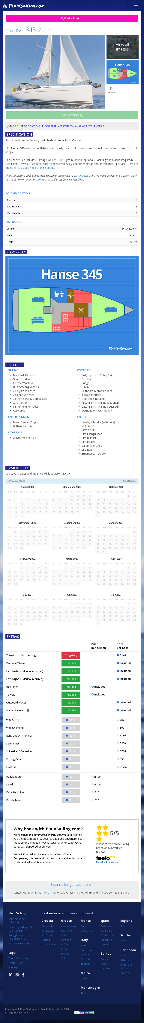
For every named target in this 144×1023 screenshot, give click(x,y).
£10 (96, 792)
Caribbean (128, 950)
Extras (99, 126)
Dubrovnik (47, 926)
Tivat (83, 993)
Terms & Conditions (19, 958)
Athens (65, 926)
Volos (64, 958)
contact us (44, 179)
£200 (123, 743)
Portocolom (107, 935)
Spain (104, 921)
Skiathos (65, 953)
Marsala (85, 945)
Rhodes (69, 930)
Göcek (104, 963)
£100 (97, 776)
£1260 (123, 767)
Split (43, 935)
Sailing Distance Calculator (17, 920)
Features (66, 126)
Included (71, 663)
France (86, 921)
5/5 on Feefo (81, 175)
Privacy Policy (15, 962)
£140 (123, 655)
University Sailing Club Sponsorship (20, 928)
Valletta (85, 978)
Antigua (124, 955)
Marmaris (105, 968)
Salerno (85, 954)
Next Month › (129, 481)
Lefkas (64, 944)
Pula (43, 930)
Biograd (45, 939)
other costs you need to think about (32, 167)
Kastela (50, 930)
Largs (123, 941)
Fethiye (104, 959)
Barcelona (106, 926)
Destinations (50, 913)
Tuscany (85, 963)
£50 (122, 719)
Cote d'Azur (87, 930)
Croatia (47, 921)
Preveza (65, 949)
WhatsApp (50, 892)
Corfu (64, 935)
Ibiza (103, 930)
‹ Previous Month (16, 481)
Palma (109, 930)
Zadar (52, 944)
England (126, 921)
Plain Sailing (17, 913)
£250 (123, 751)
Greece (66, 921)
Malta (85, 973)
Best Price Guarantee (20, 943)
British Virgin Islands (127, 966)
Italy (84, 940)
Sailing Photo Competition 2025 (18, 937)
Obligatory (70, 655)
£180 (123, 735)
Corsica (85, 926)
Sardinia (85, 959)
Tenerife (105, 944)
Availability (83, 126)
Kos (63, 930)
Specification (30, 126)
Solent (124, 926)
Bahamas (125, 960)
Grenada (125, 973)
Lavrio (72, 926)
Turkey (105, 953)
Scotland (127, 935)
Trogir (49, 935)
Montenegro (90, 988)
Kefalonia (66, 939)
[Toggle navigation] (136, 5)
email (39, 892)
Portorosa (86, 950)
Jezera (45, 944)
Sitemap (13, 967)
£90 (122, 727)
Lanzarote (106, 939)
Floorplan (49, 126)
